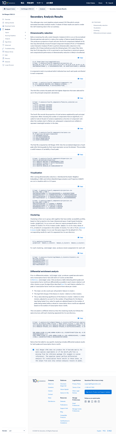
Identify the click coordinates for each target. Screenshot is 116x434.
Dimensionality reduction (101, 25)
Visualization (97, 28)
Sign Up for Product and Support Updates (98, 392)
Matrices (35, 280)
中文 (104, 431)
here (62, 284)
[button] (25, 32)
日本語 (109, 431)
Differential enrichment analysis (102, 33)
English (99, 431)
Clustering (96, 30)
